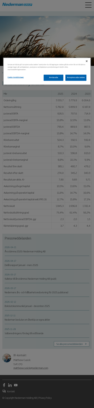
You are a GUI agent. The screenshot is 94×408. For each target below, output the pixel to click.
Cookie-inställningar (16, 77)
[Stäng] (86, 61)
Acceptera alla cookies (76, 77)
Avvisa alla (53, 77)
